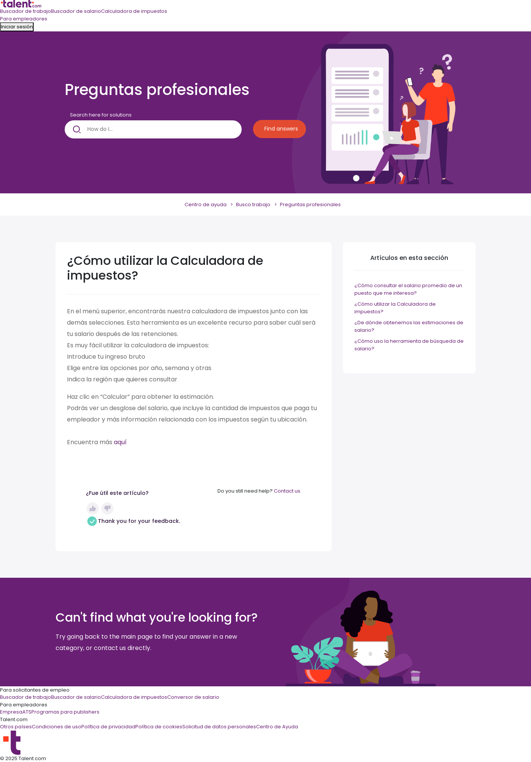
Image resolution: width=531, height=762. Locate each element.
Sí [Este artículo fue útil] (93, 508)
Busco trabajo (253, 204)
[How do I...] (153, 129)
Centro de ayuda (206, 204)
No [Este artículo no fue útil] (107, 508)
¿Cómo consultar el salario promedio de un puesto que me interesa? (408, 289)
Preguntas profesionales (310, 204)
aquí (120, 442)
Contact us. (287, 491)
